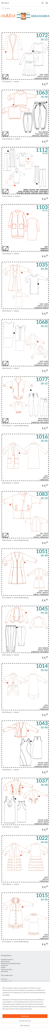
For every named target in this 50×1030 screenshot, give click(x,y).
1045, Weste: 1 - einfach (10, 655)
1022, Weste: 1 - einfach (10, 884)
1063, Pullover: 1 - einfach (11, 139)
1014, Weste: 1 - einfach (10, 712)
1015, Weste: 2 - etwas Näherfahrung (15, 941)
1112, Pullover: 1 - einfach (11, 196)
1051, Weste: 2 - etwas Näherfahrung (15, 597)
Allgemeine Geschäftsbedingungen (10, 963)
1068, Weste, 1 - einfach (10, 368)
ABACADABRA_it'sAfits (10, 1012)
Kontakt (3, 967)
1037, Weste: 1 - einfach (10, 827)
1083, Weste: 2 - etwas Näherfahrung (15, 540)
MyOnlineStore (25, 1026)
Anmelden (6, 1005)
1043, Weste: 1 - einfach (10, 769)
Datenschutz (4, 971)
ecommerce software (32, 1022)
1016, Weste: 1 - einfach (10, 483)
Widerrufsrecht (5, 961)
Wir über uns (4, 965)
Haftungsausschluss (6, 969)
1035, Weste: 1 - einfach (10, 311)
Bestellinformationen (7, 959)
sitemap (21, 1022)
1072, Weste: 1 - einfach (10, 81)
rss (25, 1022)
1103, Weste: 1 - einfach (10, 253)
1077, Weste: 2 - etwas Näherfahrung (15, 425)
